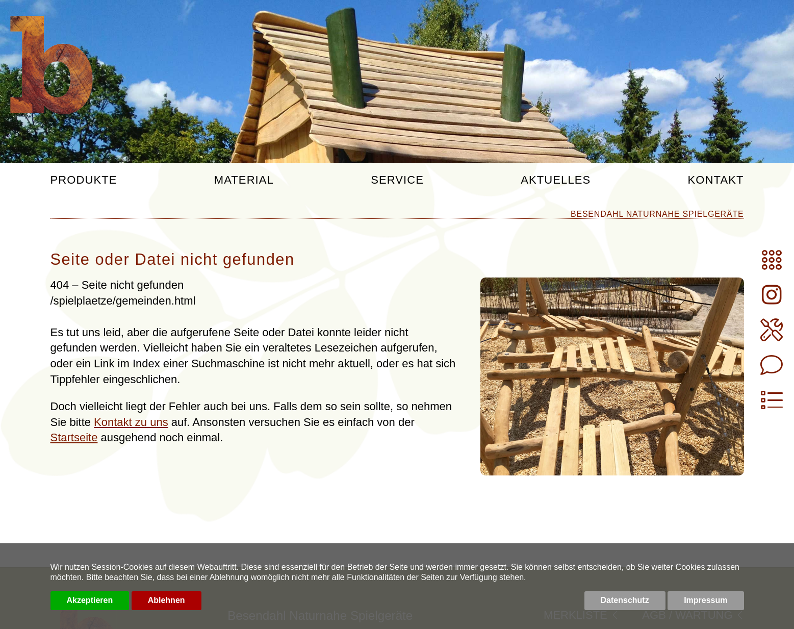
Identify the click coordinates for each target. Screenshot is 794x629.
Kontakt (716, 180)
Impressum (705, 600)
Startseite (74, 437)
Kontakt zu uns (131, 422)
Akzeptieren (90, 600)
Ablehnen (166, 600)
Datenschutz (625, 600)
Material (244, 180)
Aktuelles (556, 180)
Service (397, 180)
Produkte (83, 180)
